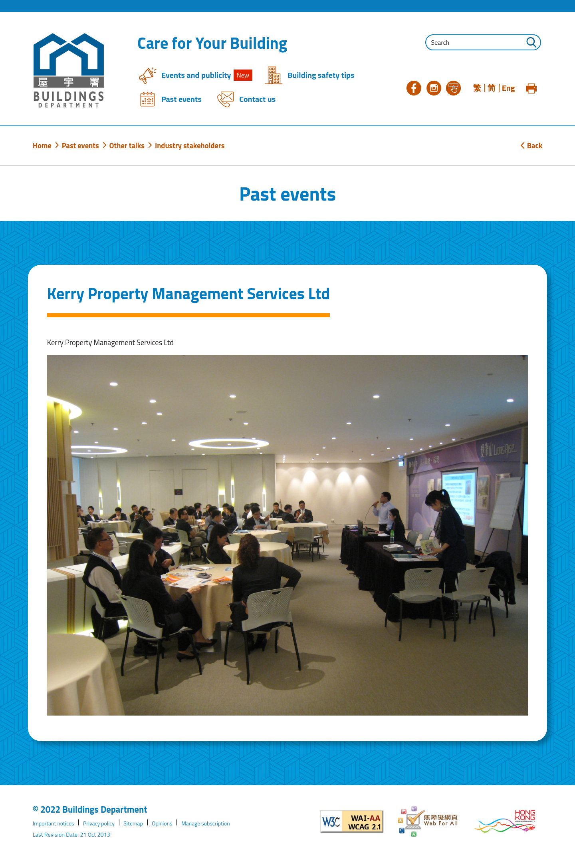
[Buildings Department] (69, 70)
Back (531, 145)
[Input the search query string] (483, 42)
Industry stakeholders (190, 145)
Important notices (54, 823)
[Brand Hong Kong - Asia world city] (504, 821)
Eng (508, 88)
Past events (80, 145)
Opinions (165, 823)
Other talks (127, 145)
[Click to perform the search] (531, 43)
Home (42, 145)
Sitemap (137, 823)
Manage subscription (211, 823)
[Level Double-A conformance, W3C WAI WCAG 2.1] (352, 821)
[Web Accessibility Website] (428, 821)
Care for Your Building (212, 43)
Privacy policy (101, 823)
